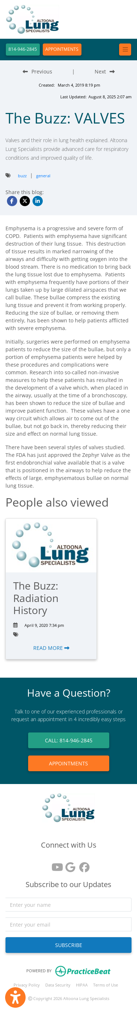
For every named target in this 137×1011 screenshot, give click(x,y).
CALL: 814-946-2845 (68, 740)
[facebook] (82, 864)
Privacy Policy (27, 985)
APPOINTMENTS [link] (68, 763)
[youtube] (55, 864)
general (43, 175)
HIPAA (82, 985)
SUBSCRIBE (68, 945)
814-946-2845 (22, 49)
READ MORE (51, 647)
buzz (22, 175)
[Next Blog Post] (105, 71)
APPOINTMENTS (62, 49)
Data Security (58, 985)
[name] (68, 905)
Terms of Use (105, 985)
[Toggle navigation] (125, 49)
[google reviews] (68, 864)
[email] (68, 924)
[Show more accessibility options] (15, 997)
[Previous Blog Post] (37, 71)
